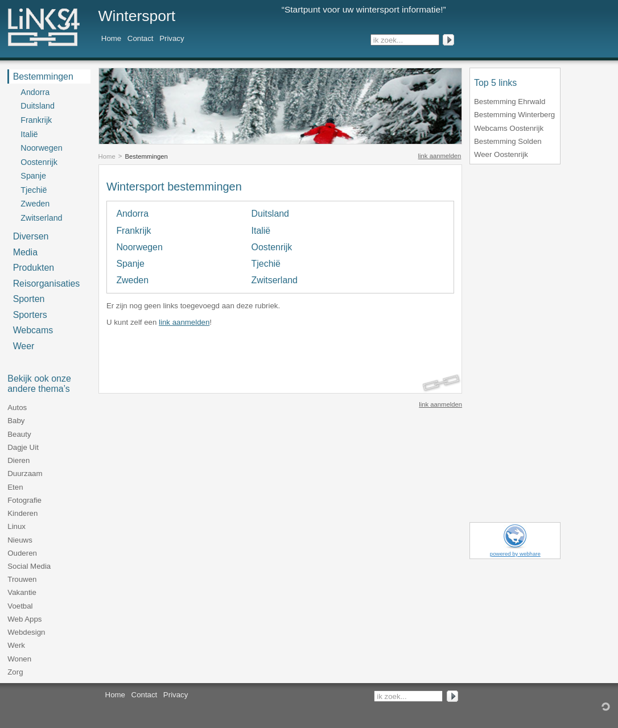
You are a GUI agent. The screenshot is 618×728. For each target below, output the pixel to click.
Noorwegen (139, 247)
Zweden (132, 280)
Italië (261, 230)
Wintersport (137, 15)
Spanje (130, 263)
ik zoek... (388, 40)
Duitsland (270, 213)
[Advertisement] (239, 351)
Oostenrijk (272, 247)
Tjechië (266, 263)
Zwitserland (275, 280)
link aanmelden (440, 155)
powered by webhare (515, 554)
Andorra (132, 213)
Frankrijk (133, 230)
